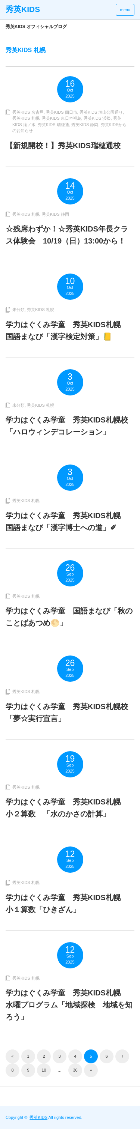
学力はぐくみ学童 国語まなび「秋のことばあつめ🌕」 (69, 617)
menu (125, 10)
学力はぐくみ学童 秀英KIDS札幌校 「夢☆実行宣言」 (70, 712)
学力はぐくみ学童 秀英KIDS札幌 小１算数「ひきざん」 (67, 903)
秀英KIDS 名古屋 (28, 112)
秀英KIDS (38, 1117)
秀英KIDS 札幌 (26, 118)
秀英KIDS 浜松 (97, 118)
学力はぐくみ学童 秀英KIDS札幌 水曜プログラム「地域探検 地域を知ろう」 (69, 1005)
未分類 (18, 309)
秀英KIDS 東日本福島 (61, 118)
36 (75, 1070)
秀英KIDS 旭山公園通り (101, 112)
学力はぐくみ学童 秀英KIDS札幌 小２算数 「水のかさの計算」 (67, 808)
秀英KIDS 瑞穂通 (53, 124)
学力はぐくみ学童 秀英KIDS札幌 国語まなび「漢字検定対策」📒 (67, 330)
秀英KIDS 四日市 (61, 112)
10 (43, 1070)
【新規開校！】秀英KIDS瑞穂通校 (63, 145)
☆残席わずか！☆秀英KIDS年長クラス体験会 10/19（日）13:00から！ (67, 235)
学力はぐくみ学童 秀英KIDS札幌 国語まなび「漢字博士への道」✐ (67, 521)
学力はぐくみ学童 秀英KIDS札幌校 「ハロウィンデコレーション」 (70, 426)
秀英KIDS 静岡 (85, 124)
